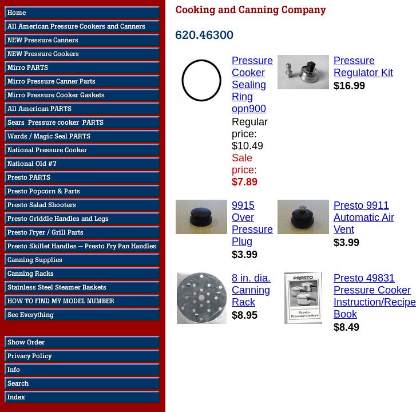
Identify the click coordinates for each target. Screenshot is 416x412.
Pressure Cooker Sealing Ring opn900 (252, 84)
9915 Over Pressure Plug (252, 223)
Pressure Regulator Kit (363, 66)
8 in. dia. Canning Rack (251, 290)
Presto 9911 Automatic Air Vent (364, 217)
